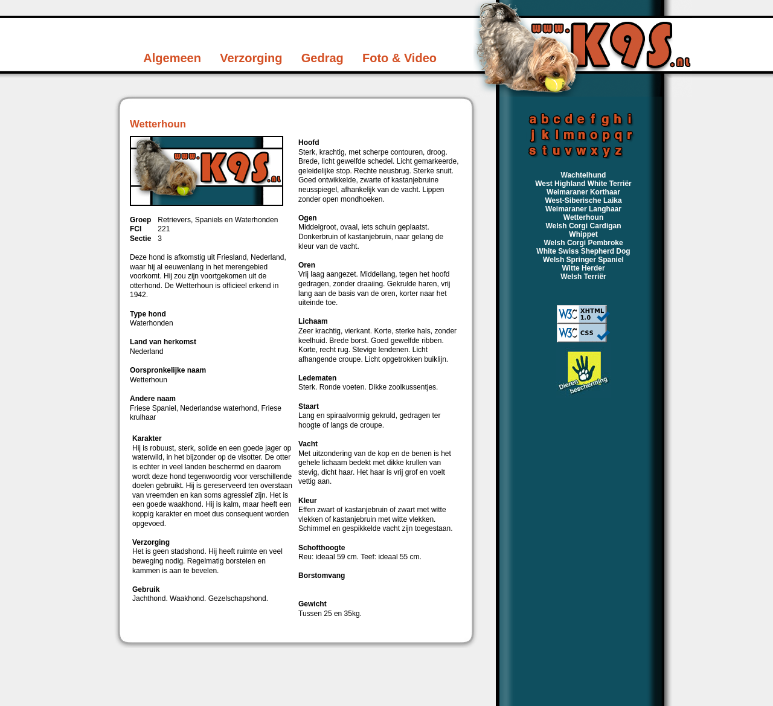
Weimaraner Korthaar (583, 192)
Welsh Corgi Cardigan (583, 226)
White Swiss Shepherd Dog (583, 251)
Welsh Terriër (583, 276)
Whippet (583, 234)
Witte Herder (583, 268)
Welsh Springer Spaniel (583, 259)
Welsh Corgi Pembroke (583, 243)
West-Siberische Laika (583, 200)
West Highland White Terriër (583, 183)
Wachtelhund (583, 175)
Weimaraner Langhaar (583, 209)
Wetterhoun (583, 217)
